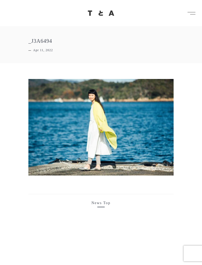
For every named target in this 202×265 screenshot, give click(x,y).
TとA (101, 13)
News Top (101, 203)
